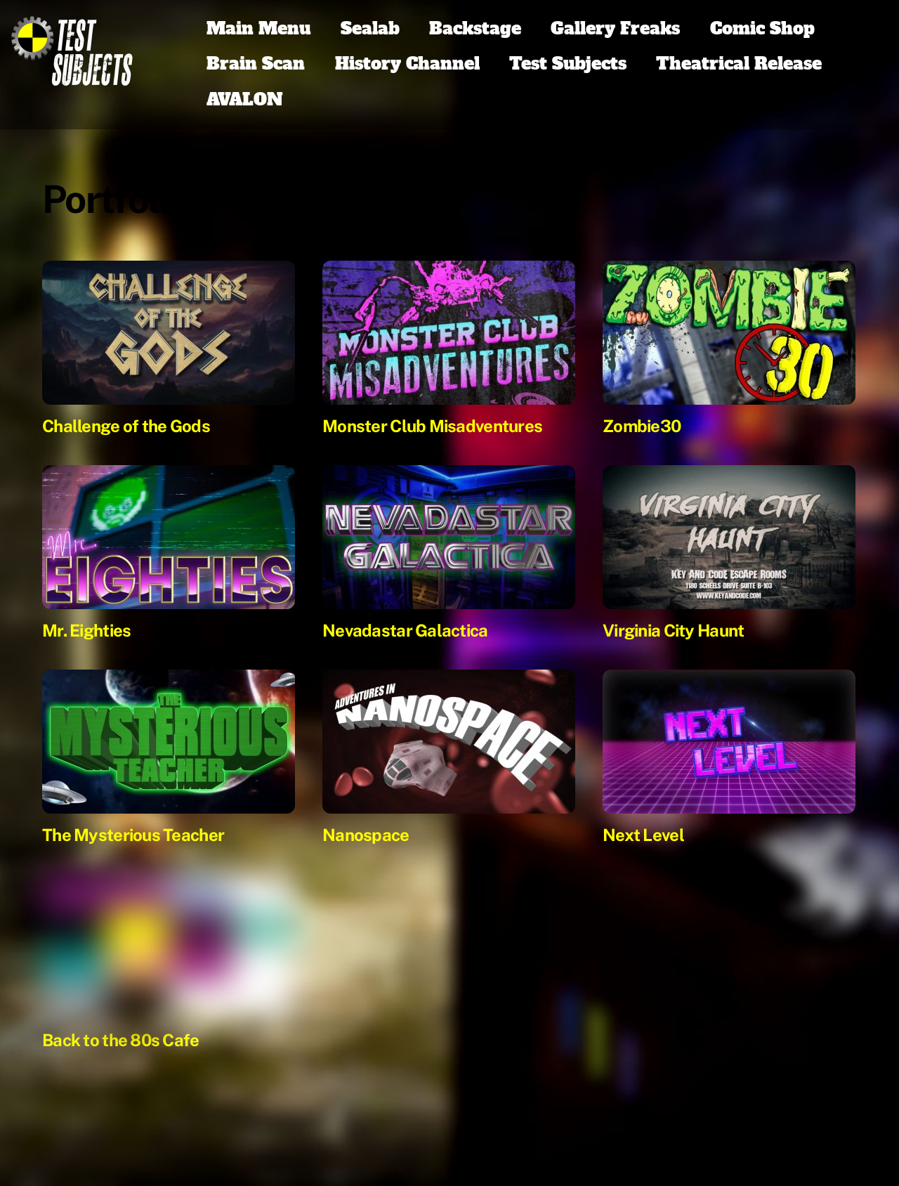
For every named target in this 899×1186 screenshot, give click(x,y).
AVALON (244, 99)
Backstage (475, 28)
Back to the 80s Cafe (120, 1040)
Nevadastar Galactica (405, 630)
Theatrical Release (739, 63)
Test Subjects (567, 63)
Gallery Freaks (615, 28)
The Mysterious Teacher (133, 835)
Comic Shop (762, 28)
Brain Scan (255, 63)
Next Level (643, 835)
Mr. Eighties (86, 630)
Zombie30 (642, 426)
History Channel (407, 63)
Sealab (370, 28)
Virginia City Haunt (673, 630)
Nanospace (365, 835)
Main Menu (258, 28)
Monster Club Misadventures (432, 426)
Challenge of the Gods (126, 426)
